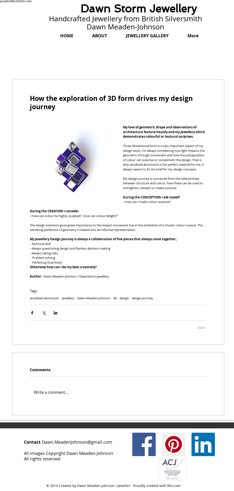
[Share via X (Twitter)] (44, 313)
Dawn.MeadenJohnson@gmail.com (77, 442)
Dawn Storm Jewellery (138, 8)
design (124, 298)
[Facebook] (144, 444)
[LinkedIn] (203, 444)
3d (115, 298)
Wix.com (174, 485)
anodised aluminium (44, 298)
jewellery (68, 298)
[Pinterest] (173, 444)
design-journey (142, 298)
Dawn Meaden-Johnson (93, 298)
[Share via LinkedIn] (55, 313)
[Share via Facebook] (32, 313)
